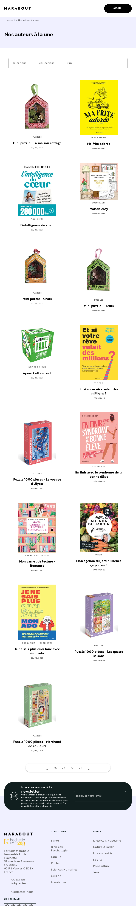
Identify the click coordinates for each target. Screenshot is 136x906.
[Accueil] (19, 8)
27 (72, 768)
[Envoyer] (122, 796)
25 (55, 768)
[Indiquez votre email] (95, 796)
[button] (22, 63)
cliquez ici (47, 805)
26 (64, 768)
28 (81, 768)
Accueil (11, 20)
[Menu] (118, 8)
